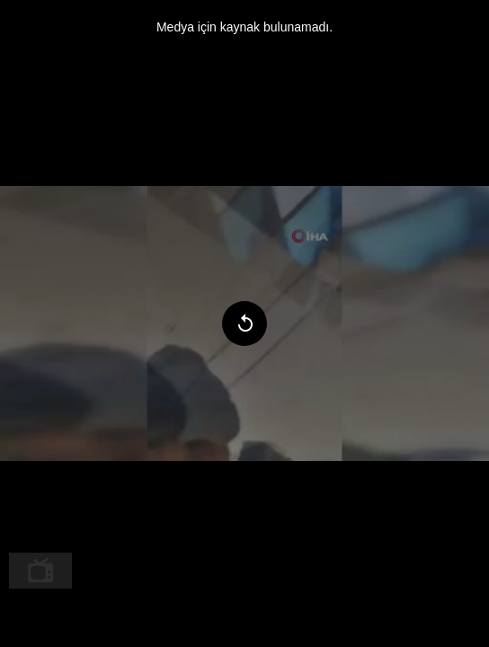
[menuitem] (40, 571)
